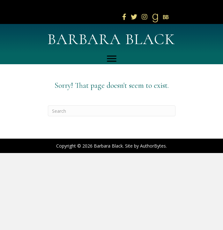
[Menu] (111, 58)
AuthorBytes (153, 146)
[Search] (111, 110)
